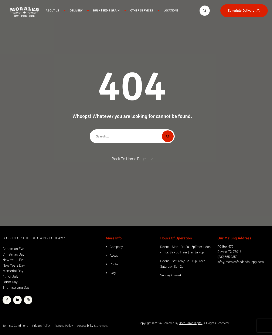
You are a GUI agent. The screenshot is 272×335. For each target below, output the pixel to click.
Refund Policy (64, 325)
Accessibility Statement (92, 325)
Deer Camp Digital (190, 323)
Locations (171, 10)
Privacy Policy (41, 325)
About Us (52, 10)
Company (116, 247)
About (114, 255)
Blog (113, 273)
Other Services (141, 10)
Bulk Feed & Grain (106, 10)
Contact (115, 264)
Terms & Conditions (15, 325)
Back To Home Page (129, 159)
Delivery (76, 10)
